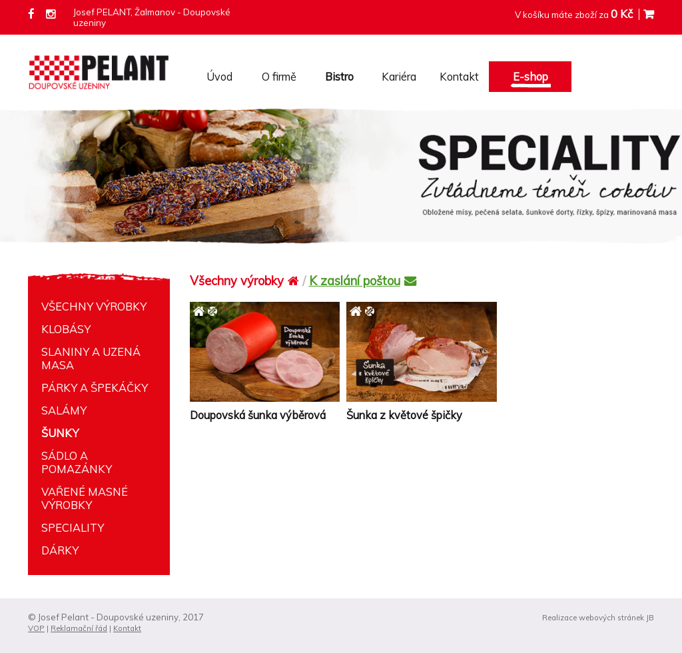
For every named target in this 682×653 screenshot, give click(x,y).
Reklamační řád (79, 628)
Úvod (219, 76)
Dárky (60, 550)
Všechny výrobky (94, 306)
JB (650, 617)
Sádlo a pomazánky (76, 462)
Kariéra (399, 76)
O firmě (279, 76)
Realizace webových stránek (593, 617)
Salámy (64, 410)
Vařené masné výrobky (84, 498)
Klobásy (66, 329)
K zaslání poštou (362, 281)
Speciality (72, 527)
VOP (36, 628)
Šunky (60, 433)
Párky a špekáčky (94, 387)
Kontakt (459, 76)
